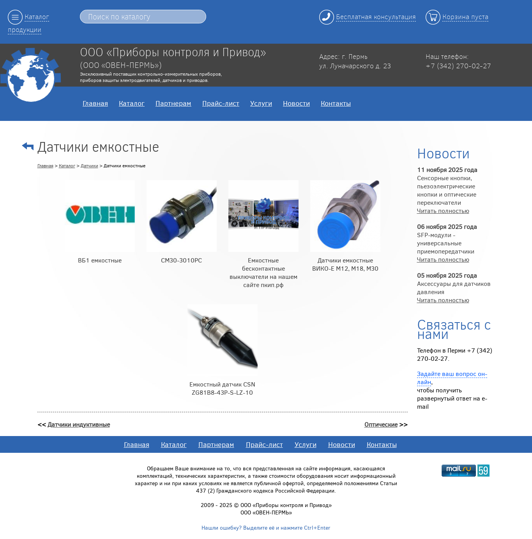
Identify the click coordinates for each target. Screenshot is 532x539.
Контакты (336, 103)
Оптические (381, 424)
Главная (95, 103)
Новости (296, 103)
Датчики (89, 165)
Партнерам (173, 103)
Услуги (261, 103)
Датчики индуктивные (79, 424)
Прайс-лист (220, 103)
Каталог (132, 103)
